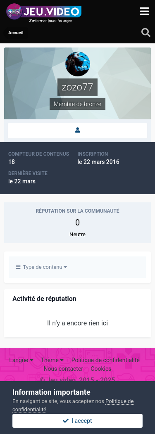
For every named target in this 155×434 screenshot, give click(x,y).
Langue (21, 360)
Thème (52, 360)
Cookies (101, 368)
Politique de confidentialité (106, 360)
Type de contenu (41, 267)
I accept (77, 420)
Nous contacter (63, 368)
